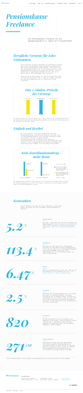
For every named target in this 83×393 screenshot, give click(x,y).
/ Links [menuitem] (20, 390)
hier (44, 228)
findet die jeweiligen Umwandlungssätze (63, 227)
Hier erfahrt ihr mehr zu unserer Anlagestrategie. (58, 272)
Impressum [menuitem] (8, 390)
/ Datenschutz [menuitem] (14, 390)
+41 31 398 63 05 (65, 378)
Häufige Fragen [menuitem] (62, 3)
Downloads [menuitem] (72, 3)
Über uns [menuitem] (40, 3)
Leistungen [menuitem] (32, 3)
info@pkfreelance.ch (66, 379)
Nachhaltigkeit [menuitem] (50, 3)
